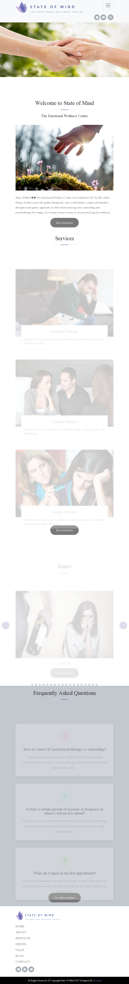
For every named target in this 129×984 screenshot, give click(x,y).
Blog (20, 955)
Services (23, 938)
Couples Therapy (64, 425)
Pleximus (97, 980)
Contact (23, 961)
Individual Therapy (64, 335)
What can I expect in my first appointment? (64, 877)
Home (20, 926)
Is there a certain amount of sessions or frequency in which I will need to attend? (64, 815)
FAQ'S (20, 949)
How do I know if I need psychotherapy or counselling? (65, 753)
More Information (64, 225)
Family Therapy (64, 516)
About (21, 932)
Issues (21, 944)
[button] (18, 49)
